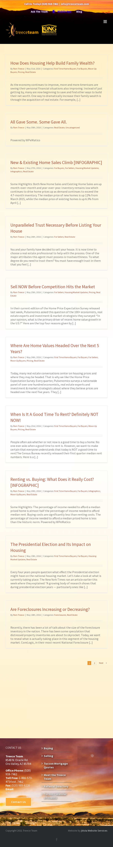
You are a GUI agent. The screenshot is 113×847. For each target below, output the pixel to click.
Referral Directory (56, 786)
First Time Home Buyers (65, 68)
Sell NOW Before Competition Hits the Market (52, 287)
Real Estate (30, 72)
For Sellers (69, 168)
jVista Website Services (94, 830)
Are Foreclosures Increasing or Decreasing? (50, 609)
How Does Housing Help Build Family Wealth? (52, 63)
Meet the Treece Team (55, 776)
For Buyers (82, 68)
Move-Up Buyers (18, 360)
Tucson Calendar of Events (55, 796)
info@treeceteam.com (75, 4)
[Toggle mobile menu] (105, 22)
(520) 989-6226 (20, 785)
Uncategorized (73, 127)
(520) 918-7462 (50, 4)
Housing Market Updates (87, 168)
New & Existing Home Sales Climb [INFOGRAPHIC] (56, 162)
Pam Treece (18, 68)
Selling (48, 756)
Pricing (21, 72)
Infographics (16, 171)
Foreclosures (60, 614)
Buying (48, 748)
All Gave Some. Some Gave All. (38, 122)
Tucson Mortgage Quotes (56, 765)
